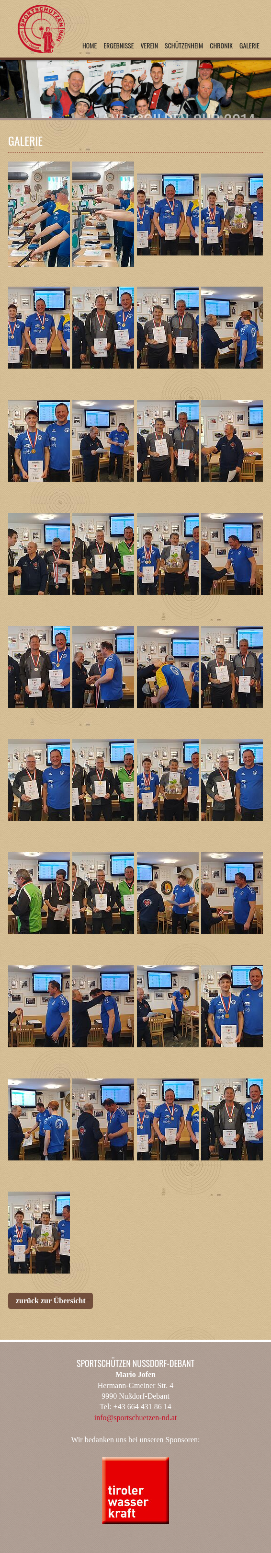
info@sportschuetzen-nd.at (135, 1418)
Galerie (249, 45)
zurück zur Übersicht (50, 1301)
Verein (149, 45)
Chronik (221, 45)
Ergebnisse (118, 45)
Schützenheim (184, 45)
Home (89, 45)
